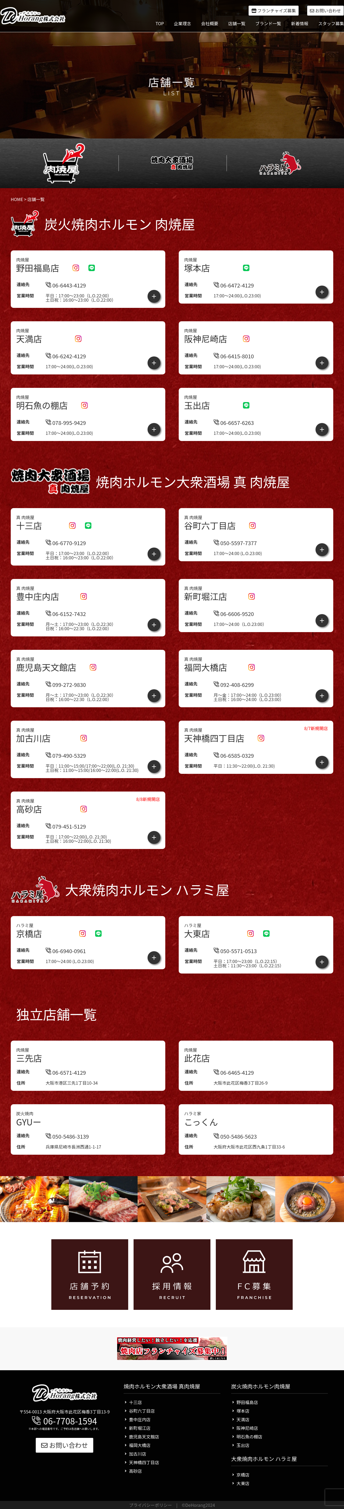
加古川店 (137, 1453)
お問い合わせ (325, 10)
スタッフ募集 (331, 23)
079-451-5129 (66, 841)
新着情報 (299, 23)
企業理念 (182, 23)
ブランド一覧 (268, 23)
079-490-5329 (66, 770)
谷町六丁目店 (142, 1411)
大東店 (242, 1483)
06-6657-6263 (234, 423)
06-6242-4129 (66, 356)
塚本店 (242, 1411)
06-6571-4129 (66, 1087)
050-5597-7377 (235, 543)
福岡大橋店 (139, 1445)
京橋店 (242, 1474)
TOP (160, 23)
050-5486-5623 (235, 1151)
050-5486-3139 (67, 1151)
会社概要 (209, 23)
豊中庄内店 (139, 1419)
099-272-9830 (66, 684)
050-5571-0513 (235, 965)
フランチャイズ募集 (273, 10)
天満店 (242, 1419)
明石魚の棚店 (249, 1436)
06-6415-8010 (234, 356)
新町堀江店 (139, 1428)
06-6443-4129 (66, 285)
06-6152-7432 (66, 614)
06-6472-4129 (234, 285)
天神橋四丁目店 (144, 1462)
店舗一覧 (236, 23)
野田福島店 (247, 1402)
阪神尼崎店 (247, 1428)
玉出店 (242, 1445)
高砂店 (135, 1471)
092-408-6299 (234, 684)
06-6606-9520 (234, 614)
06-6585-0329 (234, 770)
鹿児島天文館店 (144, 1436)
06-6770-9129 (66, 543)
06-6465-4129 (234, 1087)
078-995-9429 (66, 423)
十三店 (135, 1402)
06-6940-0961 (66, 965)
